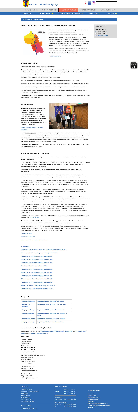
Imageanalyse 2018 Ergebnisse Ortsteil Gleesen (50, 301)
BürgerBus (92, 401)
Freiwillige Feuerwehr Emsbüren (98, 403)
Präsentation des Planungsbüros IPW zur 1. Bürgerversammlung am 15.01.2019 (43, 249)
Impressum (91, 394)
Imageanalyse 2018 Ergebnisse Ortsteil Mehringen (51, 304)
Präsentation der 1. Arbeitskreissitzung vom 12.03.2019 (36, 256)
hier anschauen (34, 217)
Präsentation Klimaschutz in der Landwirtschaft (34, 240)
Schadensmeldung (93, 399)
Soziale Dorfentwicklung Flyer (39, 333)
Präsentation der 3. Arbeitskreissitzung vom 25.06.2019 (36, 262)
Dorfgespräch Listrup (28, 322)
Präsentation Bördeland (28, 236)
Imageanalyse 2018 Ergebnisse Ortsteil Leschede (51, 318)
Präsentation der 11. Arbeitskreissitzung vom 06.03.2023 (37, 288)
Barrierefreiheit (92, 395)
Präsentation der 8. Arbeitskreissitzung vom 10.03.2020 (36, 279)
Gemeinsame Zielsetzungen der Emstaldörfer (34, 266)
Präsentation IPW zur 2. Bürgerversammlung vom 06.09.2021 (38, 285)
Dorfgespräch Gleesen (28, 301)
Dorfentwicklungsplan (55, 56)
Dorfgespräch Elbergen (28, 310)
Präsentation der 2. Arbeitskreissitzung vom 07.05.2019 (36, 259)
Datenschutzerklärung (94, 397)
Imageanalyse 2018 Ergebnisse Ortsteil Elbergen (51, 310)
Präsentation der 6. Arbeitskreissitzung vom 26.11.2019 (36, 272)
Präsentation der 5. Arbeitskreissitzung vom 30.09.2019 (36, 269)
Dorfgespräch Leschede (28, 318)
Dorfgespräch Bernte (28, 313)
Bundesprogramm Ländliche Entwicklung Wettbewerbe (56, 331)
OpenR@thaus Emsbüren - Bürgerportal (99, 405)
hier (51, 328)
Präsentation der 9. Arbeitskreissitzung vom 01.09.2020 (36, 282)
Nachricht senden (103, 35)
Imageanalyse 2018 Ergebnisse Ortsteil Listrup (50, 322)
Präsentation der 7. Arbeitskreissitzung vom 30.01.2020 (36, 275)
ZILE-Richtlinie (25, 246)
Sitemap (90, 407)
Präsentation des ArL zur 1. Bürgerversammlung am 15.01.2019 (39, 253)
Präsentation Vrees (26, 233)
